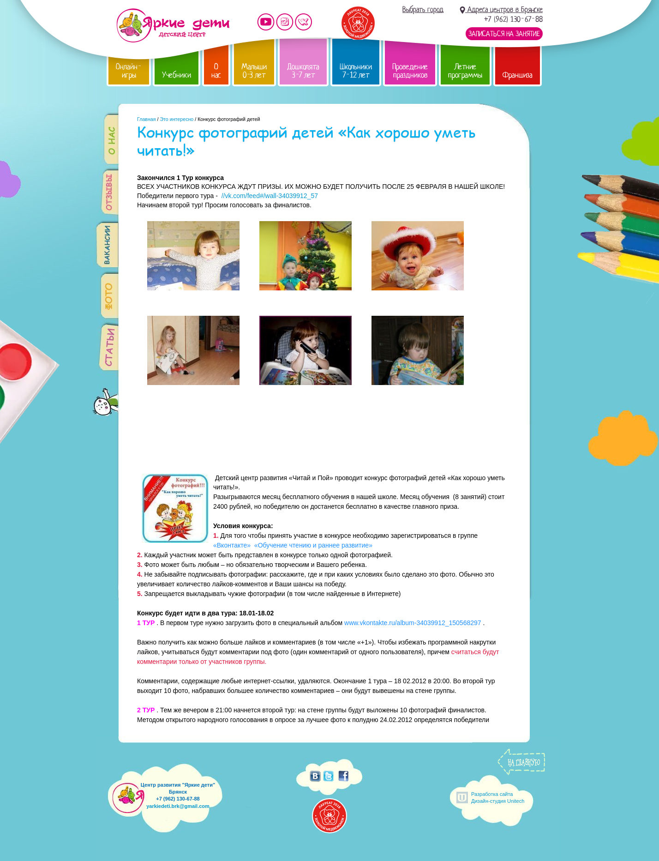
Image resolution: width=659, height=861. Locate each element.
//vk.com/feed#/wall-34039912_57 (270, 195)
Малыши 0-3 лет (254, 70)
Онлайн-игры (129, 70)
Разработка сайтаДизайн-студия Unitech (497, 797)
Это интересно (176, 119)
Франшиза (518, 75)
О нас (216, 70)
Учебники (176, 75)
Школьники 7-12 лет (356, 70)
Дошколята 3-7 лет (303, 70)
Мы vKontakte (303, 21)
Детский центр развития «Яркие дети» (172, 25)
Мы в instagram (285, 21)
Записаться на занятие (504, 33)
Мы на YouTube (266, 21)
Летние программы (465, 70)
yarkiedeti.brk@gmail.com (178, 806)
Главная (146, 119)
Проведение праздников (410, 70)
